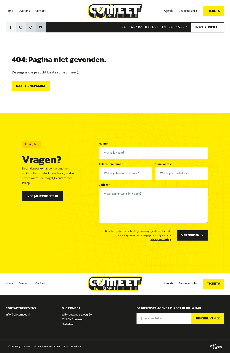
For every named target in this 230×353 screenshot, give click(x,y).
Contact (40, 11)
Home (9, 11)
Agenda (168, 11)
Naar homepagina (30, 86)
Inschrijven (207, 27)
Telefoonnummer (111, 164)
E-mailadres (163, 164)
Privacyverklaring (73, 346)
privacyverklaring (160, 239)
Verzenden (192, 235)
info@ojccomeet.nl (42, 196)
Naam (103, 143)
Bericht (104, 185)
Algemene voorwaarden (47, 346)
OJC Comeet (24, 346)
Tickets (213, 11)
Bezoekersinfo (188, 11)
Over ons (24, 11)
